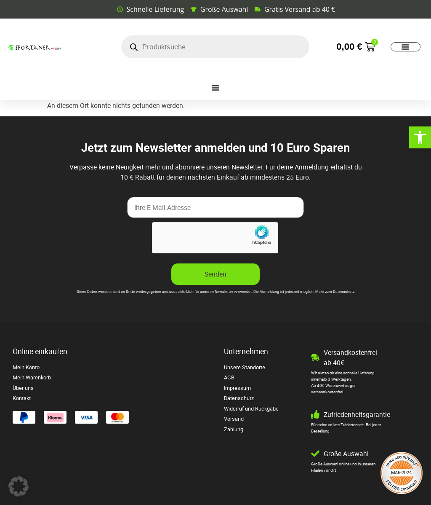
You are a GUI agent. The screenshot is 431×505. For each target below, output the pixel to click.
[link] (420, 137)
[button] (18, 486)
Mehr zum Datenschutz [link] (334, 291)
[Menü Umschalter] (405, 47)
